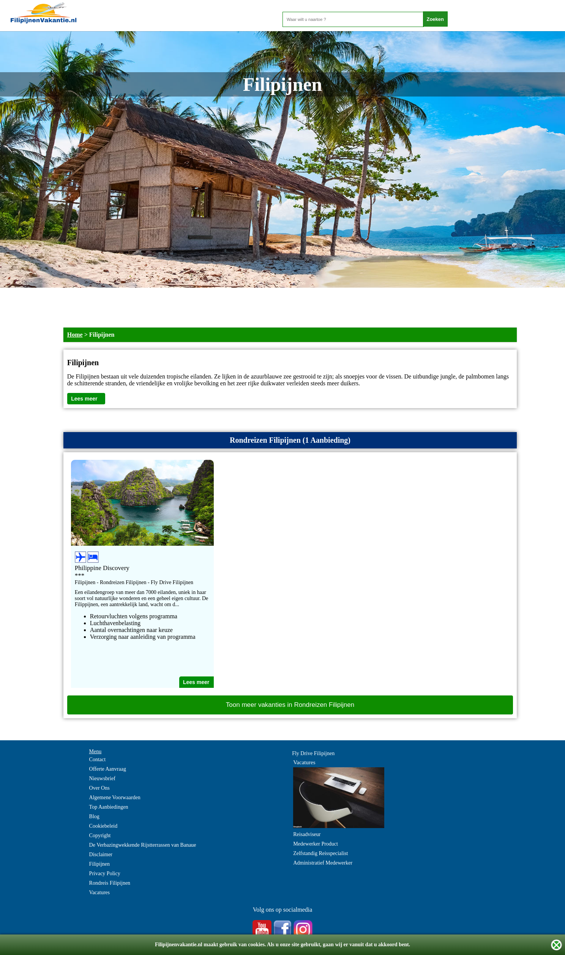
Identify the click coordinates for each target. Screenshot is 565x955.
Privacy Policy (104, 873)
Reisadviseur (306, 834)
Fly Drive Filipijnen (313, 753)
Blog (94, 816)
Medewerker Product (315, 844)
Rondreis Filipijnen (110, 883)
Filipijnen (99, 864)
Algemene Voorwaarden (114, 797)
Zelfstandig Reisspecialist (320, 853)
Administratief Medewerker (322, 863)
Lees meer (84, 399)
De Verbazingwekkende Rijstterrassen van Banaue (142, 845)
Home (75, 334)
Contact (97, 759)
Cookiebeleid (103, 826)
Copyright (100, 835)
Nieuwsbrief (102, 778)
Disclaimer (100, 854)
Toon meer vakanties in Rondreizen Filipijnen (290, 704)
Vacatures (99, 892)
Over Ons (99, 788)
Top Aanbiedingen (108, 807)
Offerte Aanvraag (107, 769)
